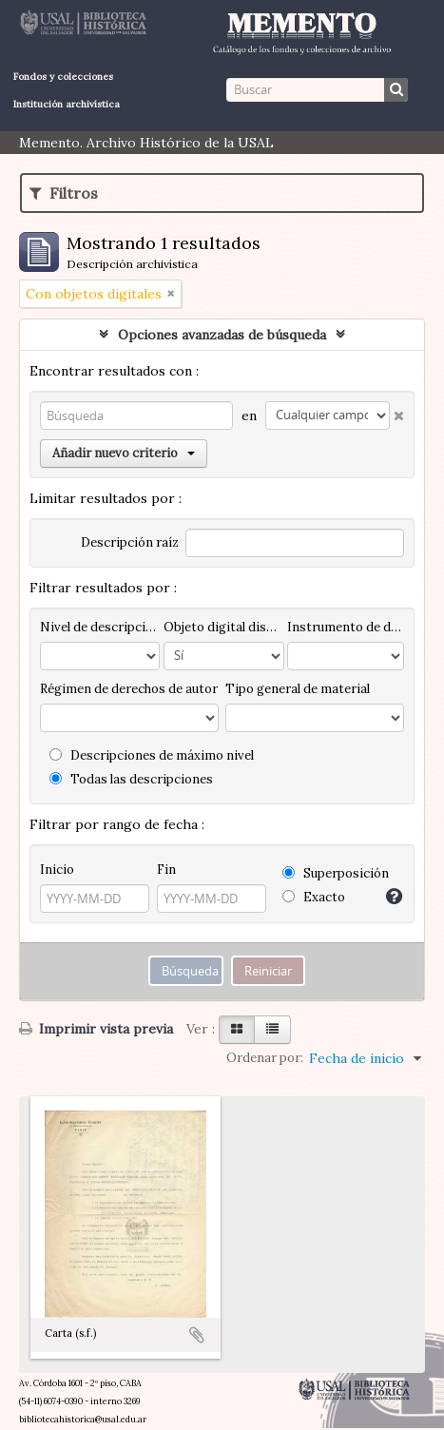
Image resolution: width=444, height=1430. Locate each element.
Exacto (313, 897)
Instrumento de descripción (345, 627)
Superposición (335, 873)
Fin (166, 869)
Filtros (63, 193)
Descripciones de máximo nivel (151, 755)
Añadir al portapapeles (196, 1334)
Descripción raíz (130, 542)
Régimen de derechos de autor (129, 689)
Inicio (57, 869)
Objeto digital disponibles (223, 627)
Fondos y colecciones (63, 76)
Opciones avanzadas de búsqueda (222, 334)
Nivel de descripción (100, 627)
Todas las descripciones (131, 779)
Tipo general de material (297, 689)
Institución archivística (66, 104)
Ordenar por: (264, 1058)
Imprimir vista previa (96, 1028)
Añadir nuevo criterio (123, 453)
